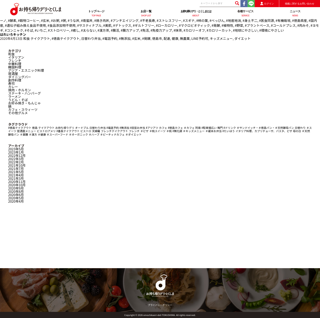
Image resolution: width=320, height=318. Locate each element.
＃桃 (169, 131)
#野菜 (239, 25)
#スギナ (189, 20)
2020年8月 (16, 191)
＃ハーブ (94, 134)
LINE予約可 (199, 38)
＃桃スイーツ (157, 131)
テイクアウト (40, 38)
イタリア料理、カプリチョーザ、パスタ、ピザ (264, 131)
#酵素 (12, 20)
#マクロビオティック (194, 25)
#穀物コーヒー (28, 20)
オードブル (82, 128)
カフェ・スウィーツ (23, 109)
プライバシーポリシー (160, 305)
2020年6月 (16, 194)
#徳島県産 (299, 20)
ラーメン (14, 96)
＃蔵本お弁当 (213, 131)
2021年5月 (16, 171)
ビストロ (85, 131)
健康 (175, 38)
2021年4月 (16, 175)
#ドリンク (229, 128)
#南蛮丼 (87, 20)
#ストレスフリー (169, 20)
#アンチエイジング (125, 20)
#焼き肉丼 (101, 20)
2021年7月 (16, 168)
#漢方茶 (103, 30)
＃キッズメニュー (194, 131)
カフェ (163, 128)
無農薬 (185, 38)
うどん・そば (18, 99)
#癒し (75, 30)
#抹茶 (177, 30)
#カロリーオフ (194, 30)
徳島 (35, 128)
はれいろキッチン (13, 34)
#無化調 (177, 131)
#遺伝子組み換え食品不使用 (25, 25)
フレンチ (14, 60)
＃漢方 (33, 134)
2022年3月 (16, 158)
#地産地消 (233, 20)
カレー (13, 86)
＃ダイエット (133, 134)
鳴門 (220, 128)
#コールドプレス (283, 25)
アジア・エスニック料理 (26, 70)
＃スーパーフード (57, 134)
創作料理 (14, 80)
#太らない (88, 30)
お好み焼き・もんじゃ (24, 102)
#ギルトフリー (143, 25)
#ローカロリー (166, 25)
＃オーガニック (78, 134)
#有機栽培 (283, 20)
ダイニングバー (19, 76)
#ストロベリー (58, 30)
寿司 (11, 83)
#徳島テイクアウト (66, 38)
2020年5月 (16, 197)
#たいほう (228, 131)
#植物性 (227, 25)
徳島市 (157, 38)
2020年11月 (17, 181)
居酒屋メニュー (26, 131)
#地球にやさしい (245, 30)
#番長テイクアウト (68, 131)
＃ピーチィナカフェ (112, 134)
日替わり (300, 128)
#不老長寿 (147, 20)
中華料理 (14, 63)
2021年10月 (17, 165)
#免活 (145, 30)
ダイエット (242, 38)
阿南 (198, 128)
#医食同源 (266, 20)
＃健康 (42, 134)
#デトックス (122, 25)
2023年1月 (16, 152)
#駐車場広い (209, 128)
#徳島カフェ (175, 128)
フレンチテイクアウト (114, 131)
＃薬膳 (24, 134)
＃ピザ (144, 131)
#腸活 (115, 30)
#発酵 (216, 25)
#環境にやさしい (271, 30)
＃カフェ (189, 128)
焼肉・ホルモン (19, 89)
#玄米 (45, 20)
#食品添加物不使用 (62, 25)
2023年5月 (16, 148)
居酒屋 (13, 73)
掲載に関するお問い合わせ (299, 3)
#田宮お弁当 (137, 128)
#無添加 (125, 38)
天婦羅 (96, 131)
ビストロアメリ (46, 131)
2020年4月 (16, 201)
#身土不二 (250, 20)
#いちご (40, 30)
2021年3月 (16, 178)
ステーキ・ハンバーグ (24, 93)
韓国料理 (14, 67)
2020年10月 (17, 184)
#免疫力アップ (161, 30)
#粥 (63, 20)
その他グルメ (18, 112)
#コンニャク (14, 30)
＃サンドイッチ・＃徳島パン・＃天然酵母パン (265, 128)
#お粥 (55, 20)
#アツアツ (152, 128)
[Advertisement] (160, 239)
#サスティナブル (89, 25)
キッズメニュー (221, 38)
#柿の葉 (202, 20)
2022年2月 (16, 162)
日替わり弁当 (91, 38)
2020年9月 (16, 188)
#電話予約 (109, 38)
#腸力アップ (130, 30)
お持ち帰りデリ (64, 128)
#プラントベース (257, 25)
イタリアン (16, 57)
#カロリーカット (219, 30)
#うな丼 (73, 20)
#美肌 (107, 25)
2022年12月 (17, 155)
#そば (29, 30)
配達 (167, 38)
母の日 (297, 131)
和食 (26, 38)
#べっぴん (217, 20)
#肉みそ (303, 25)
